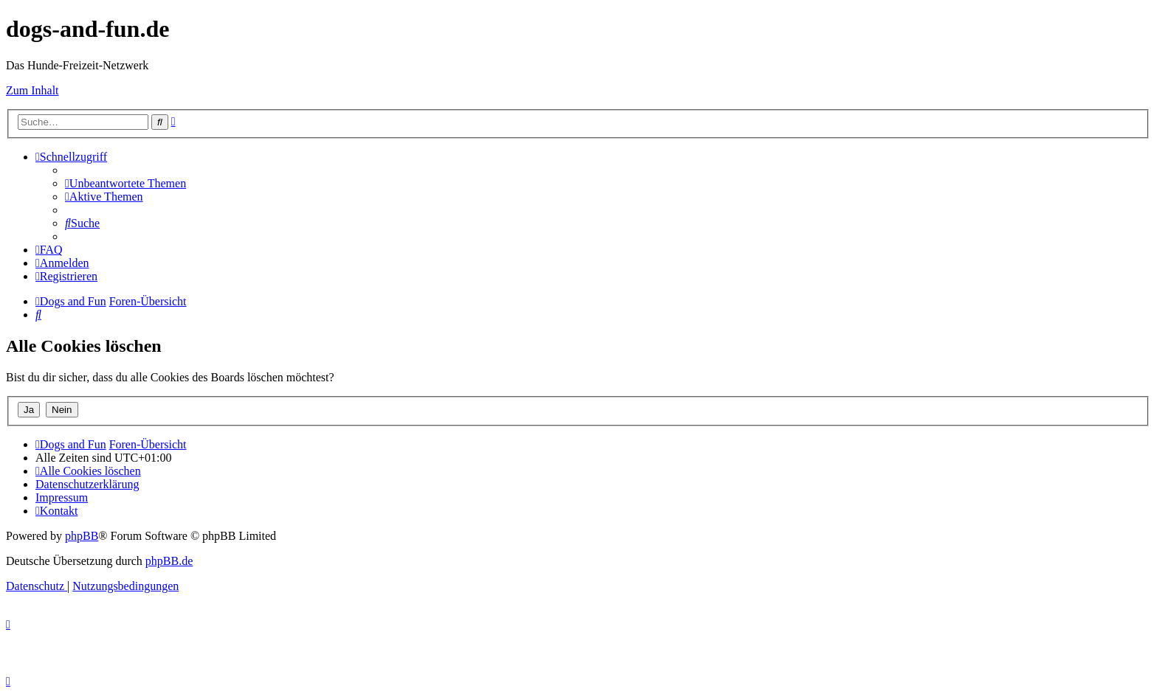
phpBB (81, 536)
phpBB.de (169, 561)
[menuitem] (125, 183)
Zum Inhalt (32, 90)
